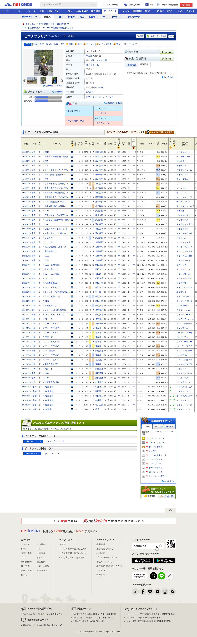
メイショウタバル (156, 442)
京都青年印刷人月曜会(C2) (56, 184)
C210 (47, 152)
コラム (69, 11)
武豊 (97, 409)
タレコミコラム (52, 453)
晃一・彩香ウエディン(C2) (56, 170)
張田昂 (98, 274)
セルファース (182, 391)
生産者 (92, 16)
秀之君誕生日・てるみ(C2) (56, 197)
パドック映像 (104, 44)
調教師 (71, 16)
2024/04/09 (26, 229)
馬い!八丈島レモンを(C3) (55, 247)
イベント (190, 11)
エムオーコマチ (183, 156)
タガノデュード (155, 468)
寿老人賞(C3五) (51, 364)
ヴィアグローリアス (185, 314)
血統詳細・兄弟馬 (114, 103)
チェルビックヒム (184, 373)
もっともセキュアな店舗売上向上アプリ (150, 614)
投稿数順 (149, 496)
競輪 (186, 5)
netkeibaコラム (32, 453)
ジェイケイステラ (184, 364)
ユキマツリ (181, 292)
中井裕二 (99, 382)
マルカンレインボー (185, 233)
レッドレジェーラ (184, 197)
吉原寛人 (99, 360)
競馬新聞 (136, 11)
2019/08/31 (26, 409)
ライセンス (101, 570)
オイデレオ (181, 165)
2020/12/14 (26, 369)
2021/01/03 (26, 364)
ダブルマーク (182, 378)
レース (26, 11)
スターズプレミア (184, 387)
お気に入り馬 (43, 566)
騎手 (61, 16)
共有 (140, 36)
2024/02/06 (26, 247)
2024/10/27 (26, 165)
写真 (56, 44)
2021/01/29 (26, 360)
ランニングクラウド (185, 323)
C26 (46, 165)
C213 (47, 224)
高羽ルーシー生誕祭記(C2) (56, 193)
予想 (42, 11)
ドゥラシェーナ (183, 152)
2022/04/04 (26, 283)
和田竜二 (99, 391)
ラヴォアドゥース (184, 405)
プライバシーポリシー (106, 557)
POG (169, 11)
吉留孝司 (99, 242)
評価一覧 (59, 91)
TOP (28, 44)
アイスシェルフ (183, 409)
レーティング (169, 426)
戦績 (35, 44)
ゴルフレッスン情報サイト (93, 618)
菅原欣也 (90, 56)
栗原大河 (99, 156)
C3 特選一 (50, 351)
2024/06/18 (26, 206)
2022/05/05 (26, 278)
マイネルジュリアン (185, 224)
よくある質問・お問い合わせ (72, 553)
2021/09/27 (26, 314)
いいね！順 (166, 496)
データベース (110, 11)
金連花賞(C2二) (51, 269)
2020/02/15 (26, 391)
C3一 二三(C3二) (52, 346)
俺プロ (148, 11)
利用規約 (100, 553)
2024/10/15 (26, 170)
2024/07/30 (26, 193)
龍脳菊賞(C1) (50, 305)
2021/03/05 (26, 355)
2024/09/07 (26, 184)
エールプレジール (184, 278)
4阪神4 (34, 387)
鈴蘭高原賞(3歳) (52, 382)
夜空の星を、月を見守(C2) (56, 215)
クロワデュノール (156, 438)
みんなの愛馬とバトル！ (42, 614)
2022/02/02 (26, 292)
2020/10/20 (26, 373)
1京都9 (34, 396)
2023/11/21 (26, 260)
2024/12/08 (26, 156)
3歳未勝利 (49, 387)
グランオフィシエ (94, 96)
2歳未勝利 (49, 405)
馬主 (82, 16)
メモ (62, 44)
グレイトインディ (184, 247)
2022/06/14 (26, 269)
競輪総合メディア (42, 625)
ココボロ (180, 161)
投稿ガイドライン (104, 562)
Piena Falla (54, 36)
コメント (89, 44)
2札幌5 (34, 409)
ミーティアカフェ (184, 269)
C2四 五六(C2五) (52, 265)
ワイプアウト (182, 283)
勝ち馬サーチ (134, 16)
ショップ (124, 11)
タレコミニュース (55, 441)
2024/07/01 (26, 202)
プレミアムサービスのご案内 (72, 549)
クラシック (117, 16)
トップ (4, 11)
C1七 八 (49, 319)
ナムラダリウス (183, 202)
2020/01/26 (26, 396)
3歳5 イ (48, 369)
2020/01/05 (26, 400)
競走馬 (47, 16)
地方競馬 (95, 11)
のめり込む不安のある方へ (71, 557)
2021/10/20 (26, 310)
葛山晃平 (99, 161)
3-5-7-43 (99, 87)
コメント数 (158, 426)
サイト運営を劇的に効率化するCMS (148, 621)
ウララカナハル (183, 310)
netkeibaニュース (33, 441)
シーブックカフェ (184, 360)
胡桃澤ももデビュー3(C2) (56, 229)
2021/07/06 (26, 332)
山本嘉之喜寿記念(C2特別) (56, 156)
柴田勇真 (99, 373)
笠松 (33, 382)
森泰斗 (98, 328)
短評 (78, 44)
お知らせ (63, 544)
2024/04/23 (26, 224)
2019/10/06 (26, 405)
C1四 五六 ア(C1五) (54, 314)
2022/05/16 (26, 274)
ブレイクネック (183, 215)
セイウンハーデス (156, 476)
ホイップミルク (183, 328)
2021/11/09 (26, 305)
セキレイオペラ (183, 260)
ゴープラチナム (183, 382)
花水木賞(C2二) (51, 283)
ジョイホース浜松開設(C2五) (57, 292)
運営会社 (100, 575)
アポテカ (180, 211)
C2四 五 (90, 92)
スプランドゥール (184, 170)
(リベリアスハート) (185, 332)
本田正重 (99, 283)
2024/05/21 (26, 215)
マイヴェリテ (182, 229)
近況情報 (144, 64)
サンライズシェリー (185, 396)
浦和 (33, 242)
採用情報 (100, 544)
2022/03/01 (26, 287)
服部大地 (99, 152)
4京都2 (34, 405)
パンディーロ (182, 305)
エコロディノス (155, 459)
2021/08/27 (26, 323)
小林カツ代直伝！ (88, 621)
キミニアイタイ (183, 296)
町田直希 (99, 278)
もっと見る (169, 77)
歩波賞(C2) (49, 238)
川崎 (33, 265)
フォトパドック (122, 44)
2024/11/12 (26, 161)
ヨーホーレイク (155, 472)
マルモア (109, 96)
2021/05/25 (26, 342)
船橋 (33, 247)
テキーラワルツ (183, 179)
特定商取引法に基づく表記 (109, 566)
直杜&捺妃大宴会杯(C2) (55, 174)
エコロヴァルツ (155, 463)
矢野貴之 (99, 287)
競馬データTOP (29, 16)
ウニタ (179, 184)
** (119, 156)
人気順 (146, 426)
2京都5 (34, 391)
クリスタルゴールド (185, 206)
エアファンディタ (184, 400)
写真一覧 (49, 85)
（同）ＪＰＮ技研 (98, 60)
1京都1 (34, 400)
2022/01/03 (26, 296)
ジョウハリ (181, 369)
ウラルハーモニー (184, 342)
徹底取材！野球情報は (94, 614)
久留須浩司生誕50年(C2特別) (57, 220)
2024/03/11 (26, 238)
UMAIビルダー (54, 11)
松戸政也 (99, 188)
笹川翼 (98, 292)
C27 (46, 161)
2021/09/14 (26, 319)
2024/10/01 (26, 174)
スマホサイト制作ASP (143, 618)
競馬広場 (41, 553)
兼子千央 (99, 174)
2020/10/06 (26, 378)
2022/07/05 (26, 265)
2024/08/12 (26, 188)
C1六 (47, 301)
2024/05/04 (26, 220)
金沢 (33, 152)
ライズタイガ (182, 174)
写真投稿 (58, 85)
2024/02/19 (26, 242)
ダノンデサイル (155, 447)
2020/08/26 (26, 382)
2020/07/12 (26, 387)
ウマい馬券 (26, 553)
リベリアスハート (184, 355)
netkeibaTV (82, 11)
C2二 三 (49, 278)
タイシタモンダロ (184, 256)
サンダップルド (183, 193)
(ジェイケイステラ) (185, 346)
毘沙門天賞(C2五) (52, 296)
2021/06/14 (26, 337)
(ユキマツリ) (182, 337)
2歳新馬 (48, 409)
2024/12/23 (26, 152)
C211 (47, 211)
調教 (69, 44)
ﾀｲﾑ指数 (134, 142)
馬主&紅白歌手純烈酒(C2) (56, 206)
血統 (42, 44)
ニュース (15, 11)
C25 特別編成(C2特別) (55, 202)
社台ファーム (92, 65)
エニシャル (181, 188)
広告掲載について (104, 549)
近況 (135, 44)
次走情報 (132, 65)
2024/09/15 (26, 179)
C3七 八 (49, 242)
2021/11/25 (26, 301)
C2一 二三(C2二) (52, 274)
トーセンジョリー (184, 242)
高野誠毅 (99, 197)
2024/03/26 (26, 233)
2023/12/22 (26, 256)
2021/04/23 (26, 346)
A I (35, 11)
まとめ (179, 11)
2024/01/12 (26, 251)
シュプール (181, 238)
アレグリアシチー (184, 351)
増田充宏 (99, 265)
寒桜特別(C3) (50, 251)
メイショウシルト (184, 274)
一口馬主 (159, 11)
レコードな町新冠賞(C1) (55, 310)
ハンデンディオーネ (185, 319)
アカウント (42, 570)
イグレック (181, 265)
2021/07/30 (26, 328)
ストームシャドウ (184, 251)
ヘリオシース (182, 220)
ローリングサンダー (185, 301)
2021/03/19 (26, 351)
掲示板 (49, 44)
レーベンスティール (157, 455)
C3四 (47, 256)
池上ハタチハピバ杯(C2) (55, 233)
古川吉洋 (99, 405)
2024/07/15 (26, 197)
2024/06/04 (26, 211)
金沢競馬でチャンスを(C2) (56, 188)
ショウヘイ (154, 451)
